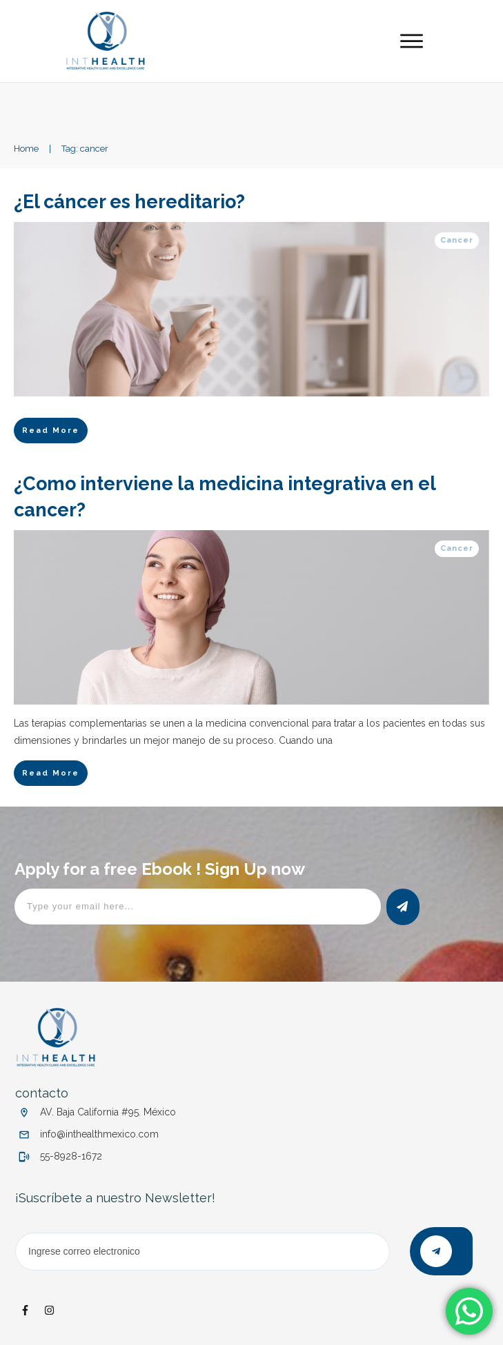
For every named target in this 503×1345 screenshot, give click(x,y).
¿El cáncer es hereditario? (131, 201)
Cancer (456, 240)
